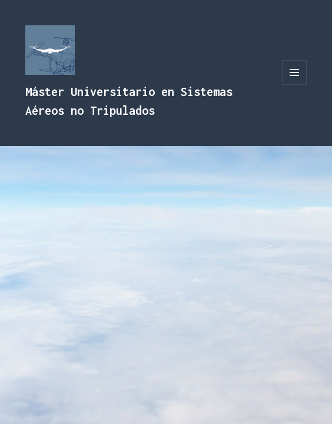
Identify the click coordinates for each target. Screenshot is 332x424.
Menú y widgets (295, 84)
